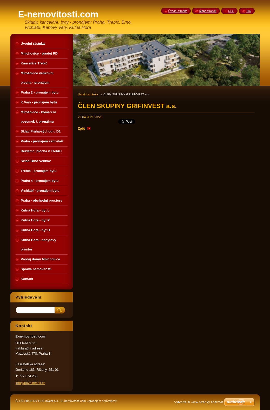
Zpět (81, 128)
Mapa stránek (207, 10)
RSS (231, 10)
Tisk (248, 10)
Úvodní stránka (88, 94)
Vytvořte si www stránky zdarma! (198, 402)
